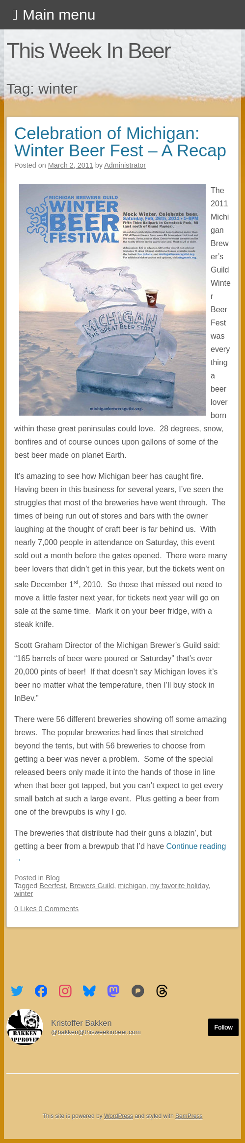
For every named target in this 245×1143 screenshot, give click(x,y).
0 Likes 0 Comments (46, 909)
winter (23, 893)
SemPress (188, 1116)
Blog (53, 878)
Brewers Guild (92, 886)
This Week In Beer (88, 50)
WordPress (118, 1116)
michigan (132, 886)
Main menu (59, 14)
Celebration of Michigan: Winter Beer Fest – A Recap (120, 142)
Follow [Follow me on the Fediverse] (223, 1027)
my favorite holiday (179, 886)
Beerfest (52, 886)
